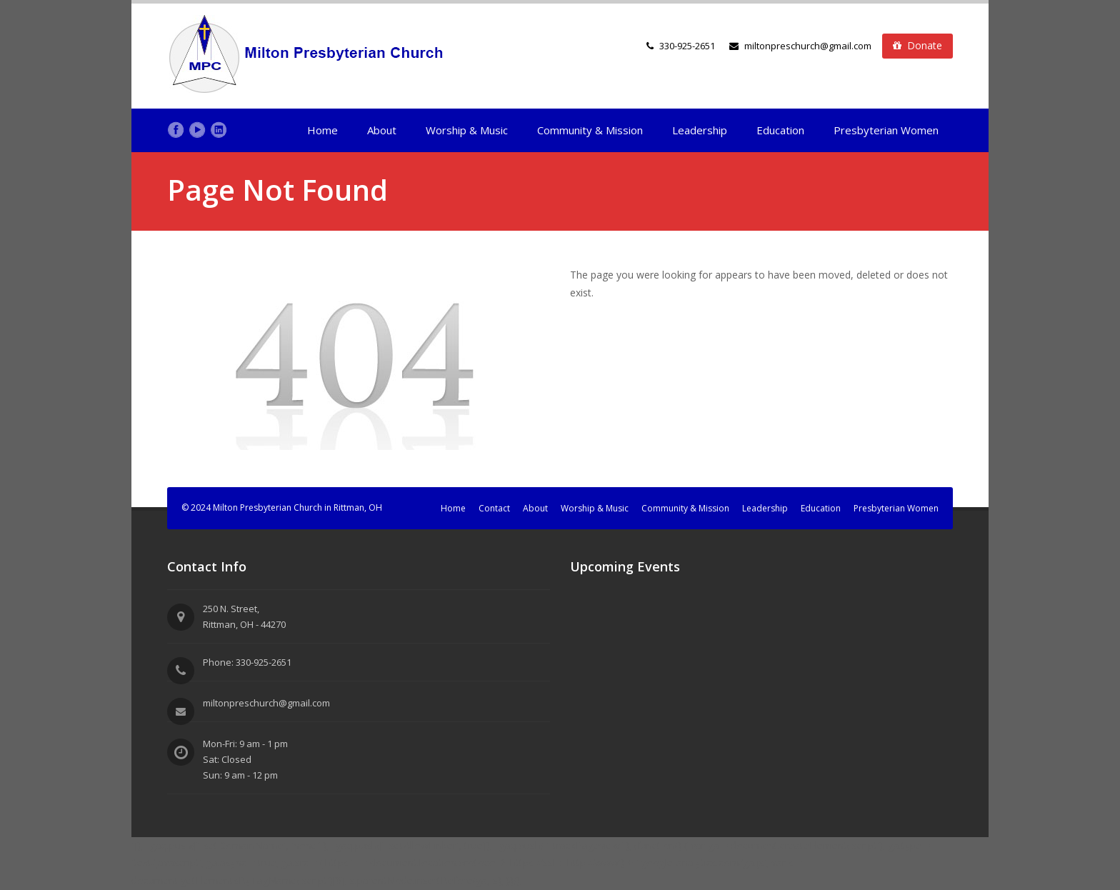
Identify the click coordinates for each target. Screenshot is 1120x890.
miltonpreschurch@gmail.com (800, 45)
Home (322, 130)
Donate (917, 45)
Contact (494, 508)
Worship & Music (467, 130)
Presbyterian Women (886, 130)
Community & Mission (590, 130)
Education (780, 130)
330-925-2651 (687, 45)
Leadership (699, 130)
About (381, 130)
